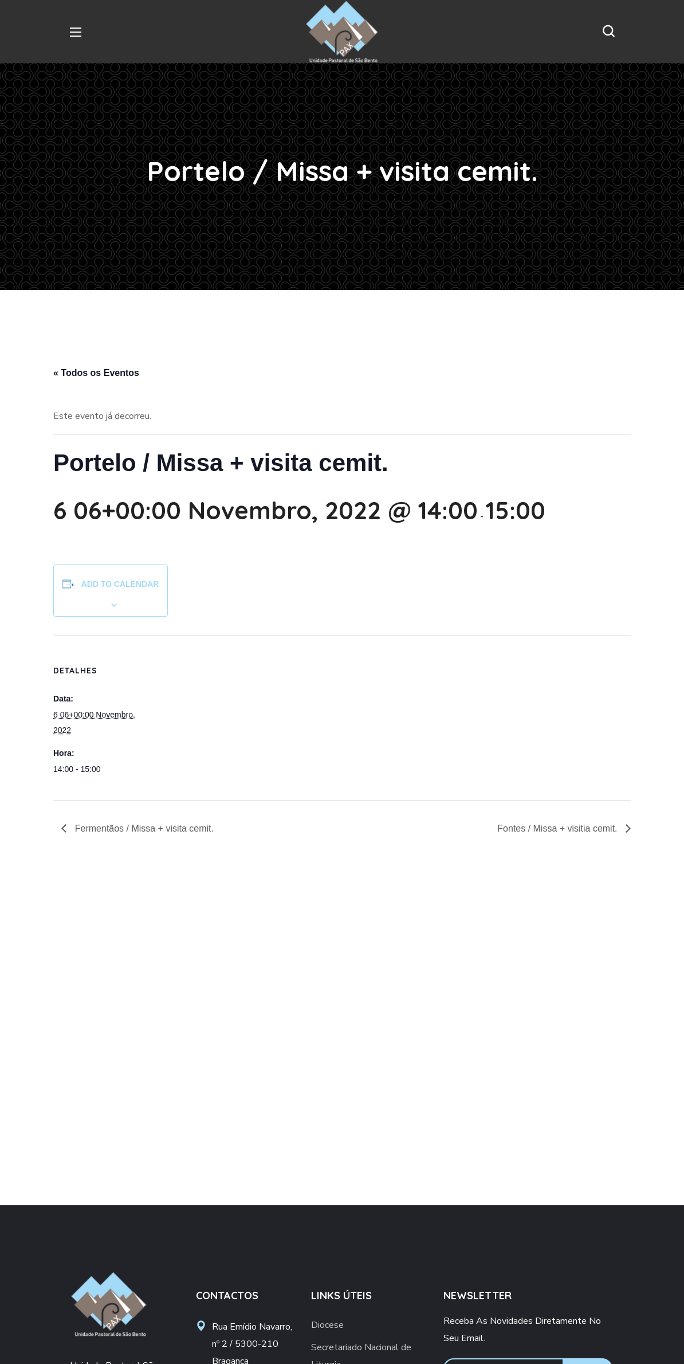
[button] (608, 31)
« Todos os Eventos (96, 373)
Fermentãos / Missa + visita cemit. (143, 828)
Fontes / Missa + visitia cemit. (558, 828)
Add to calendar (120, 584)
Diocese (327, 1325)
